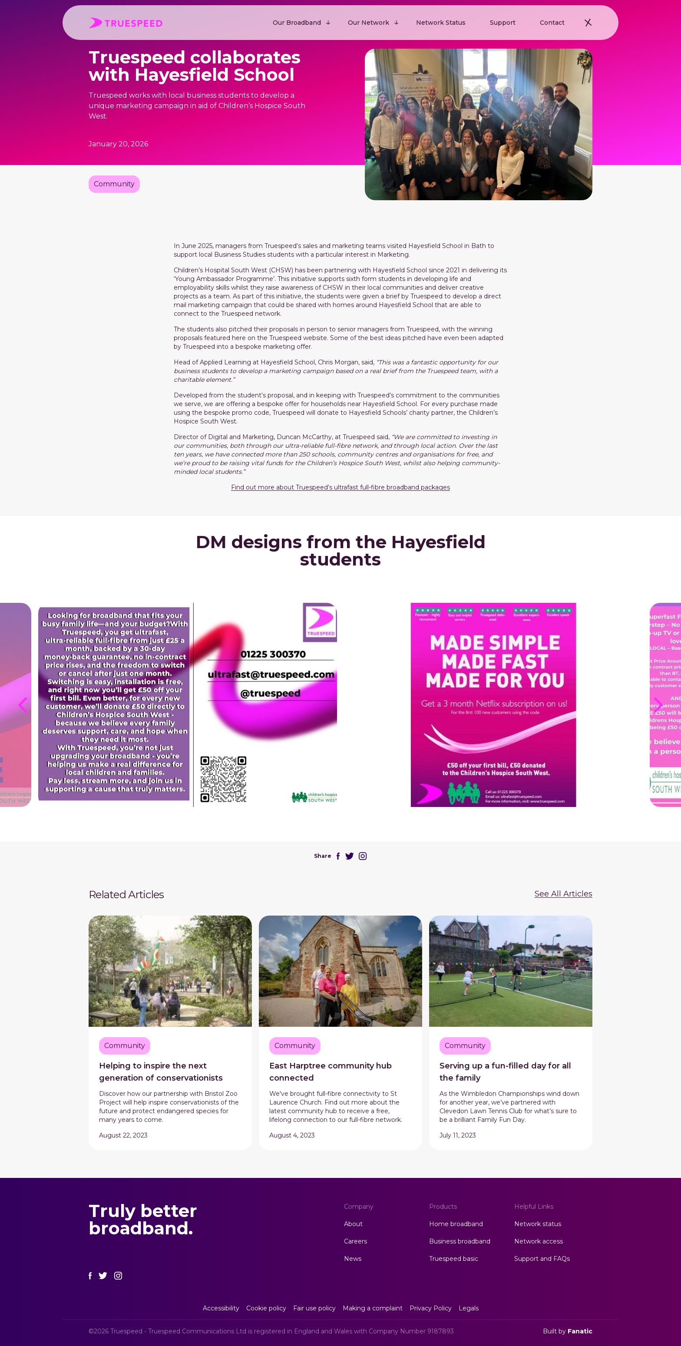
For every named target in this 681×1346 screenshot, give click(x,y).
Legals (469, 1308)
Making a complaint (373, 1308)
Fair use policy (314, 1308)
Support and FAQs (542, 1259)
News (352, 1259)
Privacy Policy (431, 1308)
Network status (537, 1224)
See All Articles (563, 894)
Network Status (441, 22)
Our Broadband (297, 22)
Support (503, 22)
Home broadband (456, 1224)
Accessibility (221, 1308)
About (353, 1224)
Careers (355, 1241)
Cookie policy (266, 1308)
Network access (538, 1241)
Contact (552, 22)
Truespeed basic (453, 1259)
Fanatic (580, 1331)
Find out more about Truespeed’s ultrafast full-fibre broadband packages (340, 487)
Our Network (368, 22)
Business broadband (459, 1241)
